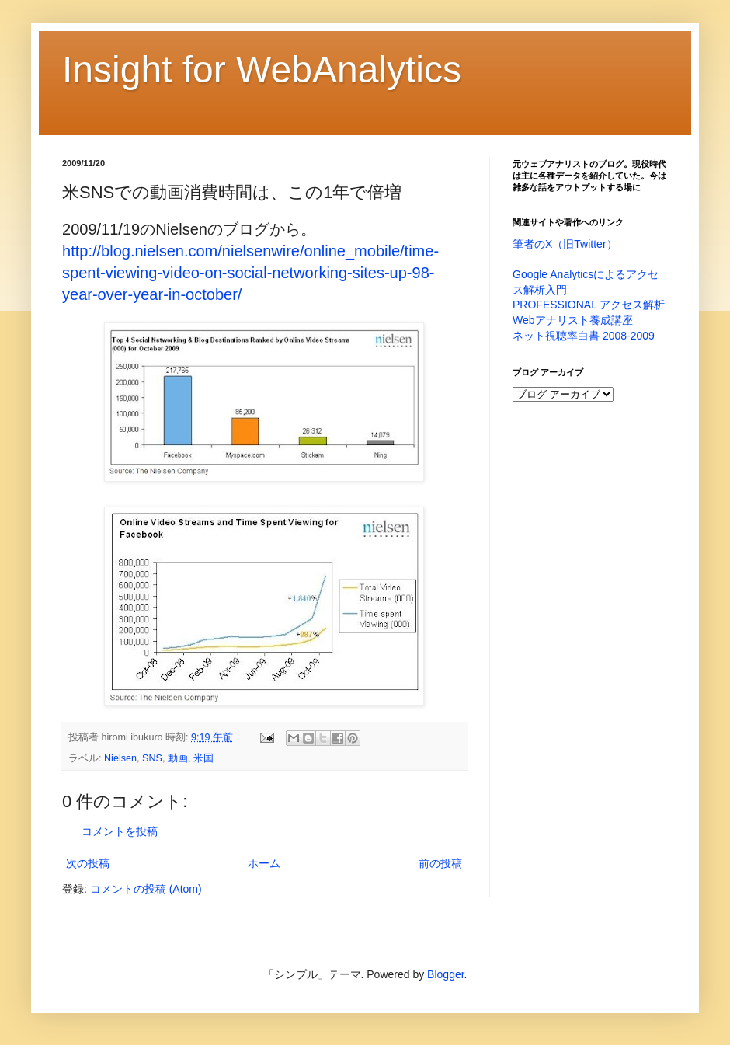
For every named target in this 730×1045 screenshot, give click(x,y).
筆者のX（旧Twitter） (565, 244)
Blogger (445, 974)
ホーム (264, 863)
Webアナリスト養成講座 (573, 320)
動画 (178, 758)
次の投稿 (88, 863)
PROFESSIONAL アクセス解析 (589, 304)
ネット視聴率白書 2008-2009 (584, 335)
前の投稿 (440, 863)
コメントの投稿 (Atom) (146, 889)
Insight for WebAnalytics (261, 69)
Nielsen (120, 758)
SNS (152, 758)
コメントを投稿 (120, 831)
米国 (203, 758)
